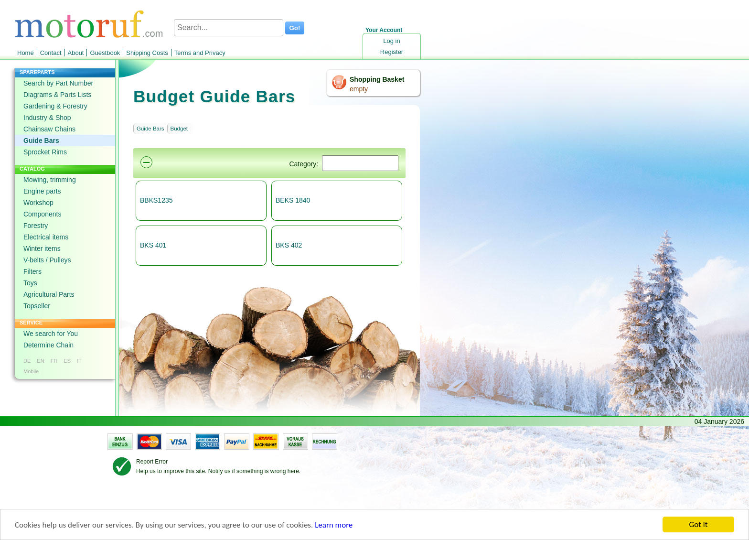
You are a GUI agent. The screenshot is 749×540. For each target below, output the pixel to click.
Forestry (35, 225)
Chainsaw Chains (49, 129)
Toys (30, 283)
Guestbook (105, 52)
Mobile (31, 371)
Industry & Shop (47, 117)
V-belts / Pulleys (47, 260)
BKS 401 (153, 245)
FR (54, 361)
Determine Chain (48, 345)
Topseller (36, 306)
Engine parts (42, 191)
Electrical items (45, 237)
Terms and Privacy (199, 52)
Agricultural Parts (49, 294)
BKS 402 (289, 245)
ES (67, 361)
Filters (32, 271)
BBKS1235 (156, 200)
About (76, 52)
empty (359, 89)
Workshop (38, 202)
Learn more (334, 525)
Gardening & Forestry (55, 106)
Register (391, 51)
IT (79, 361)
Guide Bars (41, 140)
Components (42, 214)
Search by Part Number (58, 83)
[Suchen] (360, 163)
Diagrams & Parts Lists (57, 94)
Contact (51, 52)
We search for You (50, 333)
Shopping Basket (377, 79)
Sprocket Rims (45, 152)
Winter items (42, 248)
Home (25, 52)
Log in (391, 40)
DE (27, 361)
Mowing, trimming (49, 180)
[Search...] (228, 27)
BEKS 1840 (293, 200)
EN (40, 361)
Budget (179, 128)
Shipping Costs (147, 52)
